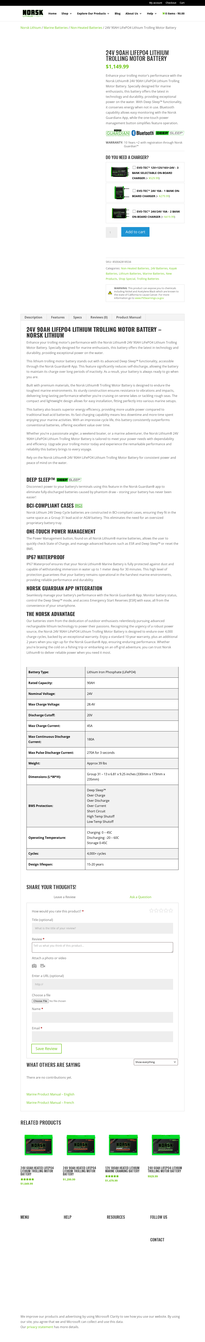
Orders (69, 1244)
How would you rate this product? (58, 911)
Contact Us (72, 1278)
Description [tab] (33, 317)
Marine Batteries (56, 28)
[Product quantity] (111, 232)
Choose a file (41, 995)
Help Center (72, 1228)
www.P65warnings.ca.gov (149, 298)
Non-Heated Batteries (86, 28)
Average (161, 910)
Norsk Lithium (30, 28)
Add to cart (135, 231)
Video (42, 965)
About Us (132, 13)
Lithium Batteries (130, 273)
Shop (65, 13)
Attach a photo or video (49, 958)
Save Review (46, 1048)
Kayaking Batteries (33, 1253)
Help (150, 13)
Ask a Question (140, 897)
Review (38, 939)
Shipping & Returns (78, 1253)
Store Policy (72, 1269)
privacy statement (40, 1327)
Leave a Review (64, 897)
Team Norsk (29, 1295)
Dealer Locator (74, 1261)
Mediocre (156, 910)
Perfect (170, 910)
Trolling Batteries (148, 279)
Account (70, 1236)
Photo (34, 965)
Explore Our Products (91, 13)
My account (155, 3)
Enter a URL (48, 976)
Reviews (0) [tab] (99, 317)
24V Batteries (159, 268)
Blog (117, 13)
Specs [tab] (77, 317)
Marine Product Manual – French (50, 1102)
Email (37, 1028)
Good (166, 910)
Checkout (171, 3)
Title (42, 920)
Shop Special (127, 279)
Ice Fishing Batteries (35, 1244)
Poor (151, 910)
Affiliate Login (117, 1253)
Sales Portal (115, 1244)
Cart (182, 3)
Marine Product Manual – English (50, 1094)
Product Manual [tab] (128, 317)
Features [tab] (58, 317)
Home (52, 13)
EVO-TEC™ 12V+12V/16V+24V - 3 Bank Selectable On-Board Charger (155, 173)
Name (37, 1009)
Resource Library (119, 1228)
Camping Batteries (33, 1261)
